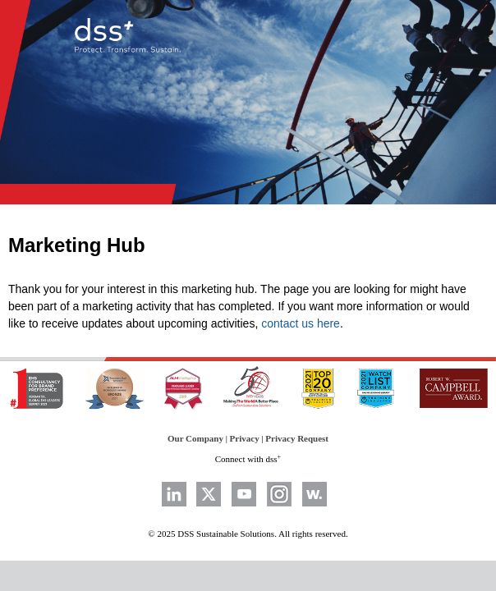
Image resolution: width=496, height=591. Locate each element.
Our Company (195, 438)
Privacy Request (296, 438)
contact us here (300, 323)
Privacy (244, 438)
